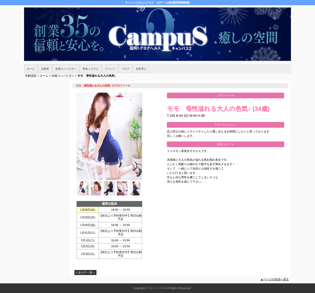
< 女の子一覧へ (85, 272)
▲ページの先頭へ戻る (274, 279)
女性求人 (141, 68)
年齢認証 (31, 75)
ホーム (31, 68)
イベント (110, 68)
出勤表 (45, 68)
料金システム (90, 68)
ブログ (126, 68)
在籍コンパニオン (65, 68)
